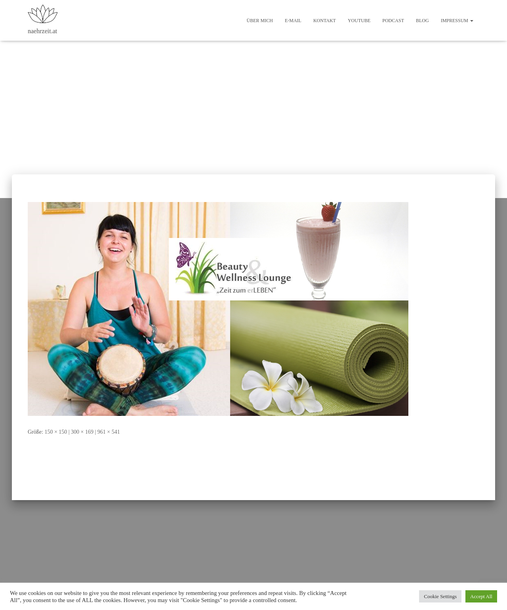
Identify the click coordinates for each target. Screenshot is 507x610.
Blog (422, 20)
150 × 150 (55, 432)
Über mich (260, 20)
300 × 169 (82, 432)
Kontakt (324, 20)
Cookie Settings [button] (440, 596)
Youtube (359, 20)
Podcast (393, 20)
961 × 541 (108, 432)
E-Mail (293, 20)
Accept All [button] (481, 596)
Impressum (457, 20)
